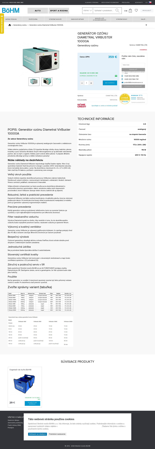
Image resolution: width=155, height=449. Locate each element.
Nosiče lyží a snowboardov (99, 19)
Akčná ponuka (11, 19)
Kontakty (139, 2)
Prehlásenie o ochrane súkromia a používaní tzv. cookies (79, 426)
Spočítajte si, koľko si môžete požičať (104, 106)
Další (144, 19)
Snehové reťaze (77, 19)
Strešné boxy (121, 19)
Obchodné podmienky (110, 2)
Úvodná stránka (10, 25)
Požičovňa (33, 19)
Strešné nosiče (55, 19)
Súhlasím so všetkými (37, 434)
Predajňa (126, 2)
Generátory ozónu (20, 25)
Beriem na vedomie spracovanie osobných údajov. (135, 72)
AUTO (38, 10)
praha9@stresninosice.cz (133, 82)
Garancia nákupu (13, 420)
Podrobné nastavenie (57, 434)
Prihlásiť (147, 10)
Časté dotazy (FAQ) (14, 425)
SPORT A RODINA (59, 10)
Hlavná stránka (91, 2)
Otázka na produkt (133, 86)
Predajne (11, 428)
